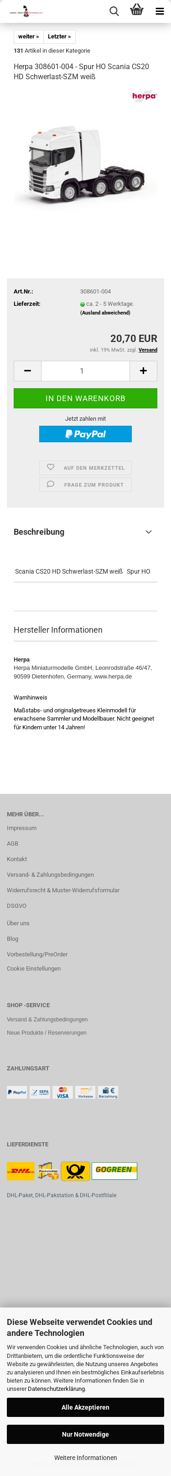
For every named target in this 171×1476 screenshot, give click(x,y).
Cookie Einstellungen (34, 968)
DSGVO (16, 905)
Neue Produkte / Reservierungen (47, 1033)
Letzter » (59, 36)
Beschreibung (39, 532)
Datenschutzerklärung (56, 1388)
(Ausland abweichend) (105, 313)
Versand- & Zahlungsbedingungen (50, 874)
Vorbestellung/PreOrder (37, 954)
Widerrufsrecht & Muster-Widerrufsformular (63, 890)
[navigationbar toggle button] (159, 11)
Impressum (21, 828)
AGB (12, 843)
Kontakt (17, 859)
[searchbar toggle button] (114, 11)
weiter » (28, 36)
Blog (12, 938)
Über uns (18, 923)
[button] (27, 371)
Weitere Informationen (85, 1457)
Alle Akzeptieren (85, 1407)
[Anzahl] (85, 371)
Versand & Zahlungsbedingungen (47, 1019)
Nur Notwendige (85, 1434)
